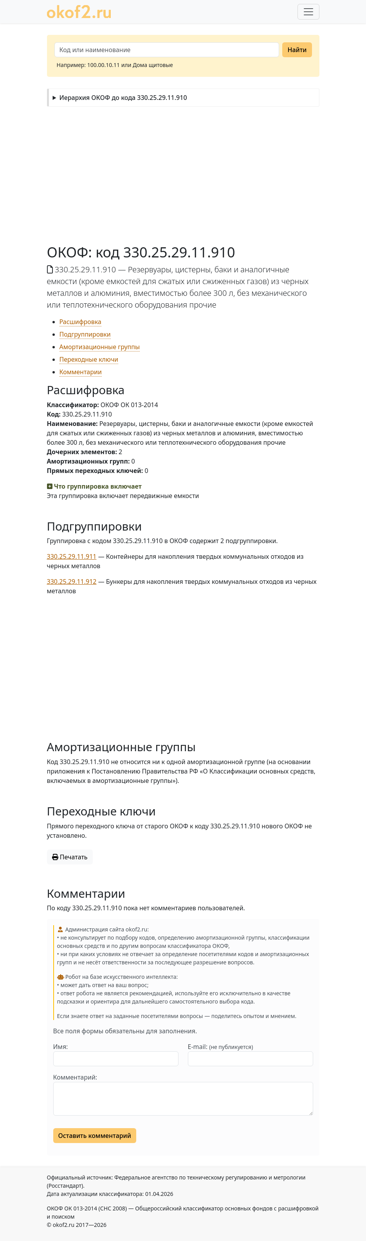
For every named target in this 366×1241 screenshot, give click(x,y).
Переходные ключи (89, 359)
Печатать (70, 857)
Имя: (60, 1046)
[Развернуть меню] (308, 12)
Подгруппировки (85, 334)
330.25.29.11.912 (72, 581)
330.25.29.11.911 (72, 556)
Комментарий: (75, 1077)
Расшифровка (80, 321)
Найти (297, 49)
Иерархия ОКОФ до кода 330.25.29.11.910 (123, 97)
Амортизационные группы (99, 346)
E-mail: (220, 1046)
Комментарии (80, 372)
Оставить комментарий (94, 1135)
